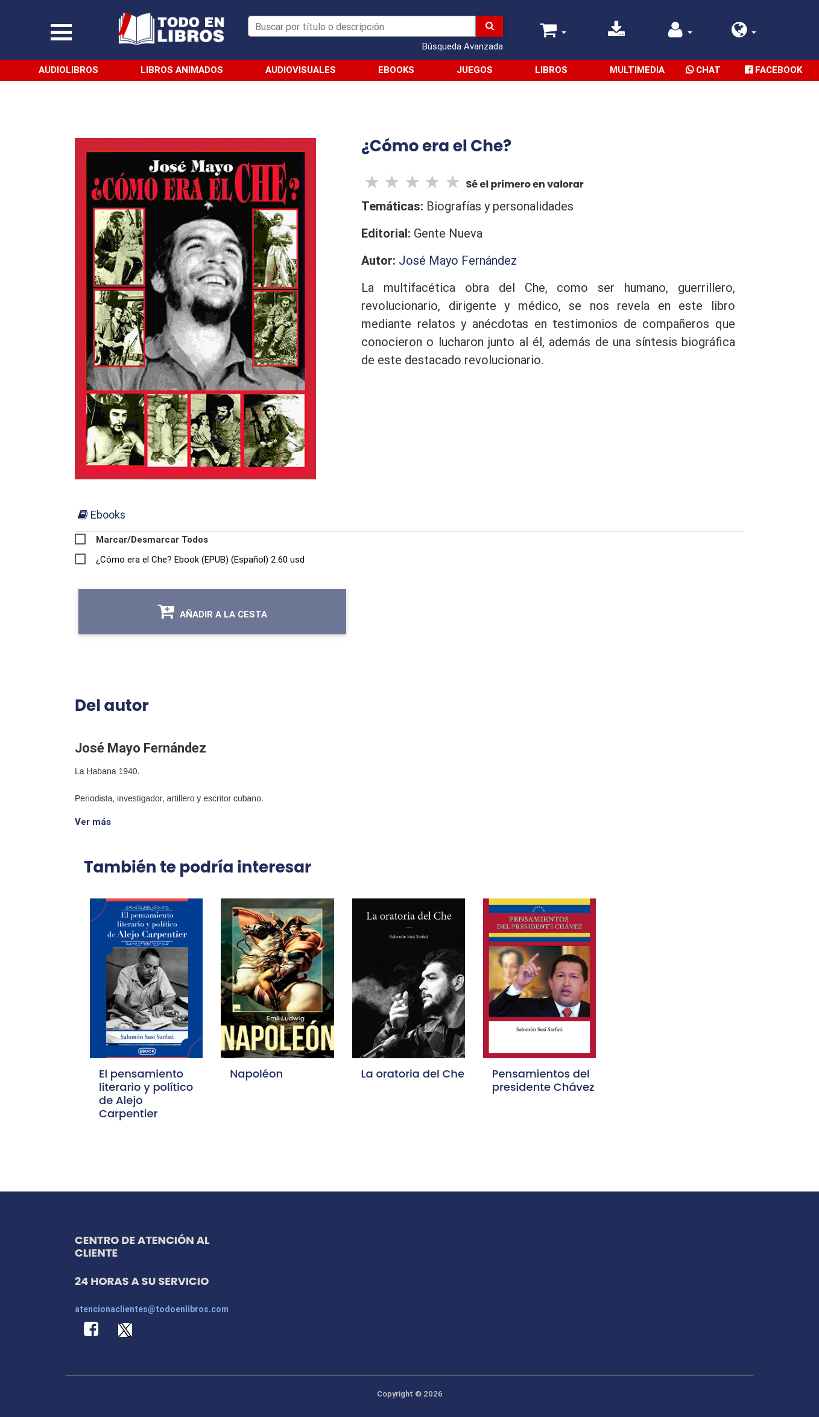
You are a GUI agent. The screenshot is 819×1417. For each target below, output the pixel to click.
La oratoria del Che (413, 1073)
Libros (551, 69)
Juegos (475, 69)
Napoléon (256, 1073)
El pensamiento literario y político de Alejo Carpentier (146, 1093)
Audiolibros (68, 69)
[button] (744, 33)
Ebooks (396, 69)
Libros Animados (182, 69)
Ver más (93, 821)
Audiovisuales (300, 69)
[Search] (362, 26)
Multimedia (637, 69)
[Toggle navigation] (61, 32)
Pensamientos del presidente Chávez (543, 1080)
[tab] (101, 515)
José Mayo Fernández (458, 260)
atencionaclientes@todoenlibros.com (152, 1309)
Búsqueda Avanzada (462, 46)
